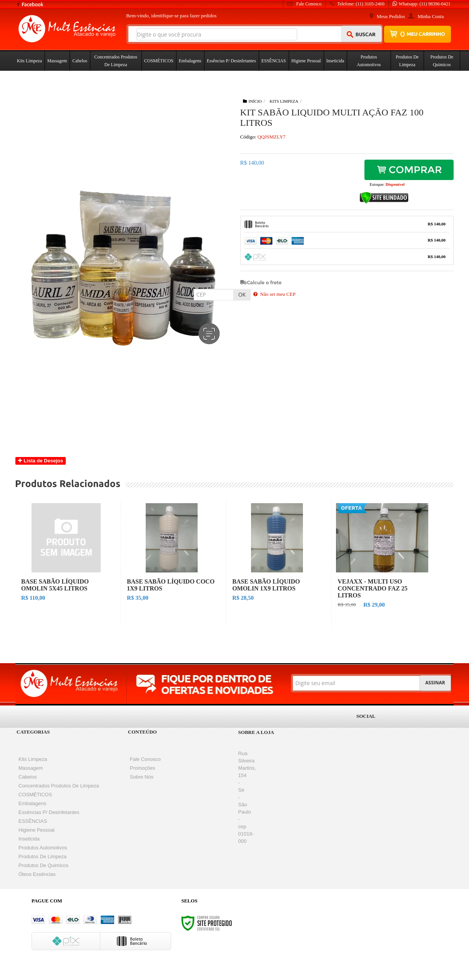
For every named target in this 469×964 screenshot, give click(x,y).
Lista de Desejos (40, 461)
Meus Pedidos (391, 16)
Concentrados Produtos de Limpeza (58, 786)
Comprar (409, 171)
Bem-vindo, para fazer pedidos (171, 15)
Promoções (142, 768)
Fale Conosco (304, 4)
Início (252, 101)
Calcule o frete (264, 282)
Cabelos (27, 777)
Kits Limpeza (283, 101)
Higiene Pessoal (36, 830)
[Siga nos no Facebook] (26, 8)
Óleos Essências (37, 874)
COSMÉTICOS (35, 794)
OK (242, 294)
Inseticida (29, 839)
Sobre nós (141, 777)
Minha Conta (430, 16)
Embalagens (32, 803)
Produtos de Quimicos (43, 865)
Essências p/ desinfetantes (48, 812)
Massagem (30, 768)
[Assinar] (435, 683)
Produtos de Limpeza (42, 856)
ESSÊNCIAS (32, 821)
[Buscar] (361, 34)
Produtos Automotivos (42, 848)
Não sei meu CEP (274, 294)
